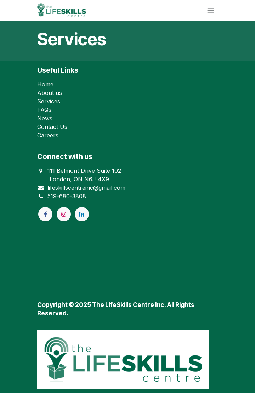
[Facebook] (45, 214)
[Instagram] (64, 214)
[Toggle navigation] (211, 10)
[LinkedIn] (82, 214)
